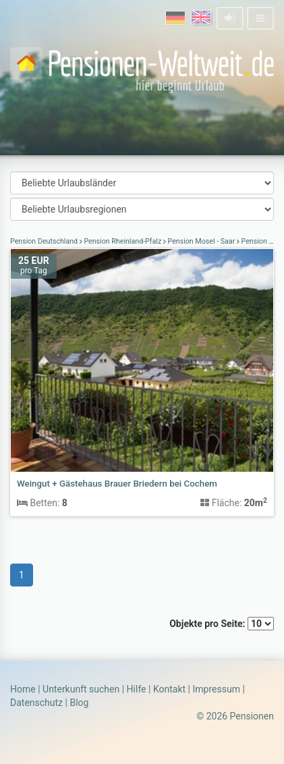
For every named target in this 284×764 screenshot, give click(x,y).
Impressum (215, 689)
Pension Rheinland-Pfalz (122, 241)
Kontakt (169, 689)
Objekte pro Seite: (221, 623)
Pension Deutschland (45, 241)
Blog (78, 702)
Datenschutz (36, 702)
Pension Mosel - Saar (201, 241)
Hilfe (136, 689)
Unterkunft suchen (80, 689)
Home (23, 689)
